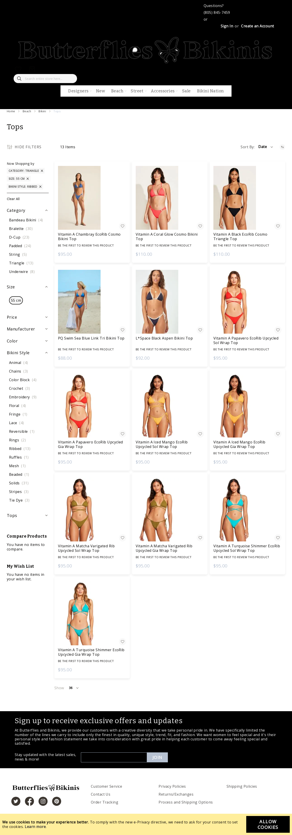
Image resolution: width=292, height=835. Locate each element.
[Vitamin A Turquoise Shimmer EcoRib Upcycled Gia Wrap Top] (92, 613)
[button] (266, 146)
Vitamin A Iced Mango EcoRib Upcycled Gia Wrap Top (239, 444)
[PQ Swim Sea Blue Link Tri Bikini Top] (92, 302)
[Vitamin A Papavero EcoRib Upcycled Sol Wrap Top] (247, 302)
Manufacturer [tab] (21, 329)
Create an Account (257, 26)
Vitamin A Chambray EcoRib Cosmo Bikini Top (89, 236)
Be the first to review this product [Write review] (86, 245)
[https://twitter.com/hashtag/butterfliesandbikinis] (15, 801)
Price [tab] (12, 317)
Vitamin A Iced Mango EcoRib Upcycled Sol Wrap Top (162, 444)
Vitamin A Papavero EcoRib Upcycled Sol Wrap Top (245, 340)
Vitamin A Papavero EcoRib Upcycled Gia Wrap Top (90, 444)
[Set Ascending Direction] (282, 147)
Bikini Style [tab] (18, 352)
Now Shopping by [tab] (20, 163)
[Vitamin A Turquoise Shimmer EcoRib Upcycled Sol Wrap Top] (247, 509)
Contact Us (101, 794)
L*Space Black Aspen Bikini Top (164, 338)
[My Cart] (32, 69)
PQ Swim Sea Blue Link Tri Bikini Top (91, 338)
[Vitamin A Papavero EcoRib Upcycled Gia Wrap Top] (92, 406)
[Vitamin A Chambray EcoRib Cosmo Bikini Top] (92, 198)
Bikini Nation (210, 91)
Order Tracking (104, 802)
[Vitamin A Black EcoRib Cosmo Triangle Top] (247, 198)
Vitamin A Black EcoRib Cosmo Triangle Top (240, 236)
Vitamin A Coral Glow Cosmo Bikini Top (167, 236)
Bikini (42, 111)
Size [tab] (11, 286)
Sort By (247, 147)
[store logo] (146, 62)
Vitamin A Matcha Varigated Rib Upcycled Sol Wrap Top (86, 548)
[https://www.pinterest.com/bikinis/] (56, 801)
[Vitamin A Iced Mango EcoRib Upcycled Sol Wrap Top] (170, 406)
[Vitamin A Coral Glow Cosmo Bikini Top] (170, 198)
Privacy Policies (172, 786)
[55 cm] (16, 300)
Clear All (13, 199)
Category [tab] (16, 210)
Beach (27, 111)
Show (59, 688)
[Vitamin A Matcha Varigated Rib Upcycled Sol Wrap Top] (92, 509)
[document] (146, 824)
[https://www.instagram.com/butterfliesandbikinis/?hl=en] (43, 801)
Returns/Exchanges (176, 794)
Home (11, 111)
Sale (186, 91)
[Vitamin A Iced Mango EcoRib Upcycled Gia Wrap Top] (247, 406)
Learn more (35, 826)
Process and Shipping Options (186, 802)
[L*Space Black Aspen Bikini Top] (170, 302)
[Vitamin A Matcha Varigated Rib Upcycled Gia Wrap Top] (170, 509)
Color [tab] (12, 341)
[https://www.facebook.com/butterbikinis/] (29, 801)
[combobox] (45, 78)
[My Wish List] (18, 69)
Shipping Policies (242, 786)
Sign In (227, 26)
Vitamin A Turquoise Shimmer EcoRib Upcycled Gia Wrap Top (91, 652)
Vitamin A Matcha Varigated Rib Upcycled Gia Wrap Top (164, 548)
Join (157, 757)
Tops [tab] (12, 515)
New (100, 91)
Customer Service (106, 786)
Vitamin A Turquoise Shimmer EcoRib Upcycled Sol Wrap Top (246, 548)
